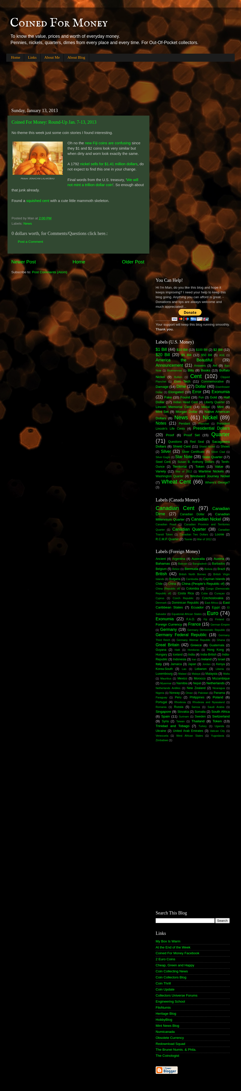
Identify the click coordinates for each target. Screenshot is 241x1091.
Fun (201, 397)
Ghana (221, 639)
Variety (161, 471)
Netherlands (215, 683)
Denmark (161, 602)
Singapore (163, 711)
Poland (218, 697)
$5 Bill (186, 355)
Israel (221, 659)
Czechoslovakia (212, 598)
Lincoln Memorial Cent (174, 407)
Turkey (203, 726)
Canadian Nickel (206, 519)
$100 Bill (202, 350)
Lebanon (201, 669)
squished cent (37, 201)
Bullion (178, 377)
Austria (219, 559)
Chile (159, 584)
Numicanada (165, 1032)
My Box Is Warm (168, 941)
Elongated (176, 392)
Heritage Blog (166, 1013)
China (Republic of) (168, 588)
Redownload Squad (170, 1044)
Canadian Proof (166, 524)
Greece (196, 645)
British (161, 573)
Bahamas (163, 563)
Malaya (196, 673)
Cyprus (160, 598)
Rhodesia (180, 702)
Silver (166, 451)
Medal (205, 407)
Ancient (161, 559)
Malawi (182, 673)
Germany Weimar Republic (193, 639)
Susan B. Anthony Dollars (195, 462)
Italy (159, 664)
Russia (178, 707)
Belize (175, 568)
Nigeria (160, 692)
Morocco (200, 678)
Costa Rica (186, 593)
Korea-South (164, 669)
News (27, 223)
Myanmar (165, 683)
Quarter (220, 434)
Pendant (184, 423)
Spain (165, 716)
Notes (161, 423)
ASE (222, 355)
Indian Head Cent (185, 402)
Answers (200, 365)
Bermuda (191, 569)
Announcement (169, 365)
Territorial (180, 466)
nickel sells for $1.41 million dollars (109, 164)
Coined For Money (59, 23)
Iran (194, 659)
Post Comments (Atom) (49, 272)
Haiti (177, 649)
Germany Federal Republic (181, 634)
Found (185, 397)
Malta (226, 673)
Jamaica (176, 664)
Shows (225, 446)
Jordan (206, 664)
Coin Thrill (163, 983)
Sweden (200, 716)
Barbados (218, 563)
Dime (181, 386)
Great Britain (167, 644)
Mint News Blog (167, 1026)
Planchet (204, 423)
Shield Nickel (207, 446)
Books (205, 370)
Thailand (198, 721)
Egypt (216, 607)
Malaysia (211, 673)
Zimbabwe (162, 740)
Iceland (178, 654)
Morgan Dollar (187, 412)
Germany (168, 629)
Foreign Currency (169, 624)
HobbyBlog (164, 1019)
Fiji (205, 619)
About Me (52, 57)
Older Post (133, 261)
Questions (175, 442)
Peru (178, 697)
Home (15, 57)
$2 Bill (218, 350)
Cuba (204, 593)
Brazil (221, 569)
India (191, 654)
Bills (191, 370)
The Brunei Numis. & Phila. (176, 1049)
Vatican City (217, 730)
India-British (208, 654)
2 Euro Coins (165, 959)
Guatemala (216, 645)
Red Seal (197, 442)
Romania (161, 706)
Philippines (197, 697)
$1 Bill (161, 349)
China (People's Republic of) (203, 584)
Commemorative (212, 381)
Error (196, 391)
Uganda (219, 726)
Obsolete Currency (170, 1038)
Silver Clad (218, 451)
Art (215, 365)
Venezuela (162, 735)
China (172, 584)
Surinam (184, 716)
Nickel (210, 417)
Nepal (197, 683)
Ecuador (197, 607)
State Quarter (212, 457)
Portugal (161, 702)
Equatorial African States (186, 614)
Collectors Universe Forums (177, 995)
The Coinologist (167, 1056)
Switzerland (221, 716)
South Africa (220, 711)
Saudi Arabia (216, 706)
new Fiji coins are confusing (108, 143)
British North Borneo (192, 574)
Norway (174, 693)
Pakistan (203, 692)
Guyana (161, 650)
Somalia (200, 711)
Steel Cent (163, 462)
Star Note (184, 456)
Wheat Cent (176, 482)
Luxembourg (164, 673)
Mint (220, 407)
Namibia (182, 683)
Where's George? (217, 482)
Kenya (220, 664)
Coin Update (165, 989)
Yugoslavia (217, 735)
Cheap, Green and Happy (175, 965)
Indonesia (179, 659)
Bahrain (183, 563)
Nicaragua (219, 688)
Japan (192, 664)
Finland (219, 619)
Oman (189, 692)
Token (199, 466)
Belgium (161, 569)
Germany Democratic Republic (206, 629)
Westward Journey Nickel (210, 476)
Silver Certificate (193, 452)
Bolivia (209, 568)
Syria (165, 721)
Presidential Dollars (211, 428)
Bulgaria (174, 579)
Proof (170, 435)
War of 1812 (183, 471)
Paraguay (161, 697)
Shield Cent (182, 446)
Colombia (192, 588)
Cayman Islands (214, 579)
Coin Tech (182, 381)
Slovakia (183, 711)
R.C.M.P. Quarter (167, 539)
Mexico (182, 678)
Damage (162, 387)
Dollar (200, 386)
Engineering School (170, 1001)
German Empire (220, 624)
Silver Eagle (163, 457)
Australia (198, 559)
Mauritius (165, 678)
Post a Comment (30, 242)
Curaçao (219, 593)
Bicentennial (174, 370)
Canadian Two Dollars (194, 534)
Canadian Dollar (192, 514)
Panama (219, 693)
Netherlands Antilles (168, 688)
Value (219, 466)
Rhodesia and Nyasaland (209, 702)
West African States (189, 735)
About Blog (76, 57)
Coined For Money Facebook (177, 953)
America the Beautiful (184, 360)
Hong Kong (215, 650)
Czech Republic (183, 598)
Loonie (219, 534)
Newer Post (23, 261)
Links (32, 57)
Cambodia (192, 579)
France (194, 624)
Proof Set (192, 435)
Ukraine (161, 731)
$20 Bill (163, 354)
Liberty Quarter (214, 402)
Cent (196, 376)
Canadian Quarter (189, 529)
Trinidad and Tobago (173, 726)
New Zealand (196, 688)
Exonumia (221, 391)
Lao (184, 668)
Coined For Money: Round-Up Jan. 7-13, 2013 (54, 122)
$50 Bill (206, 355)
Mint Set (162, 412)
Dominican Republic (185, 602)
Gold (213, 397)
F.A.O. (191, 619)
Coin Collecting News (172, 971)
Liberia (220, 668)
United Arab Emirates (188, 731)
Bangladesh (200, 563)
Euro (212, 613)
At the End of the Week (173, 947)
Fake (168, 397)
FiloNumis (163, 1007)
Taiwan (180, 721)
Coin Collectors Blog (171, 977)
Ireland (206, 659)
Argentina (178, 559)
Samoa (196, 706)
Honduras (194, 649)
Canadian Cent (175, 508)
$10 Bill (182, 350)
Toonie (188, 539)
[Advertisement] (97, 80)
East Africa (211, 602)
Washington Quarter (170, 476)
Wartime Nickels (211, 471)
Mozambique (221, 678)
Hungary (161, 654)
